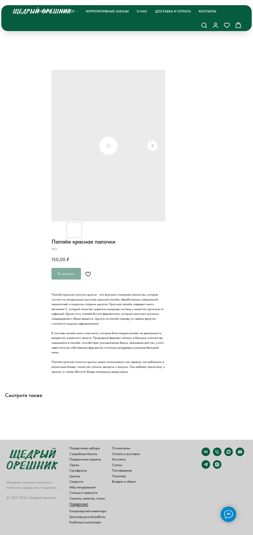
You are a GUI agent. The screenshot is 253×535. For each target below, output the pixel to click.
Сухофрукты (78, 471)
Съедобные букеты (83, 454)
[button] (204, 25)
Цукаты (74, 476)
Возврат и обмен (124, 482)
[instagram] (217, 467)
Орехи (74, 465)
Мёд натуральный (82, 487)
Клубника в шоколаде (85, 522)
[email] (240, 454)
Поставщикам (122, 471)
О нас (142, 11)
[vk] (206, 454)
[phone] (217, 454)
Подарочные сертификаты (78, 505)
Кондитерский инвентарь (87, 511)
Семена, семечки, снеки (87, 499)
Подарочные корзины (85, 459)
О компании (121, 448)
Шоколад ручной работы (87, 517)
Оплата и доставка (126, 454)
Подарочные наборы (84, 448)
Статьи (117, 465)
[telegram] (206, 467)
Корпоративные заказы (107, 11)
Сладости (76, 482)
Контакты (207, 11)
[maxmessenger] (228, 454)
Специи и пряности (83, 493)
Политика (119, 476)
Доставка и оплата (173, 11)
